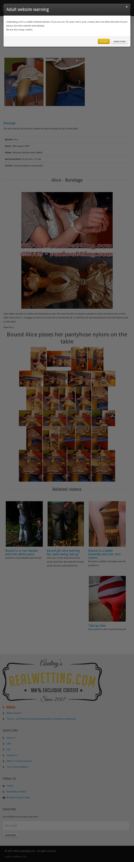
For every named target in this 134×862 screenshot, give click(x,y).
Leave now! (119, 41)
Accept (103, 41)
